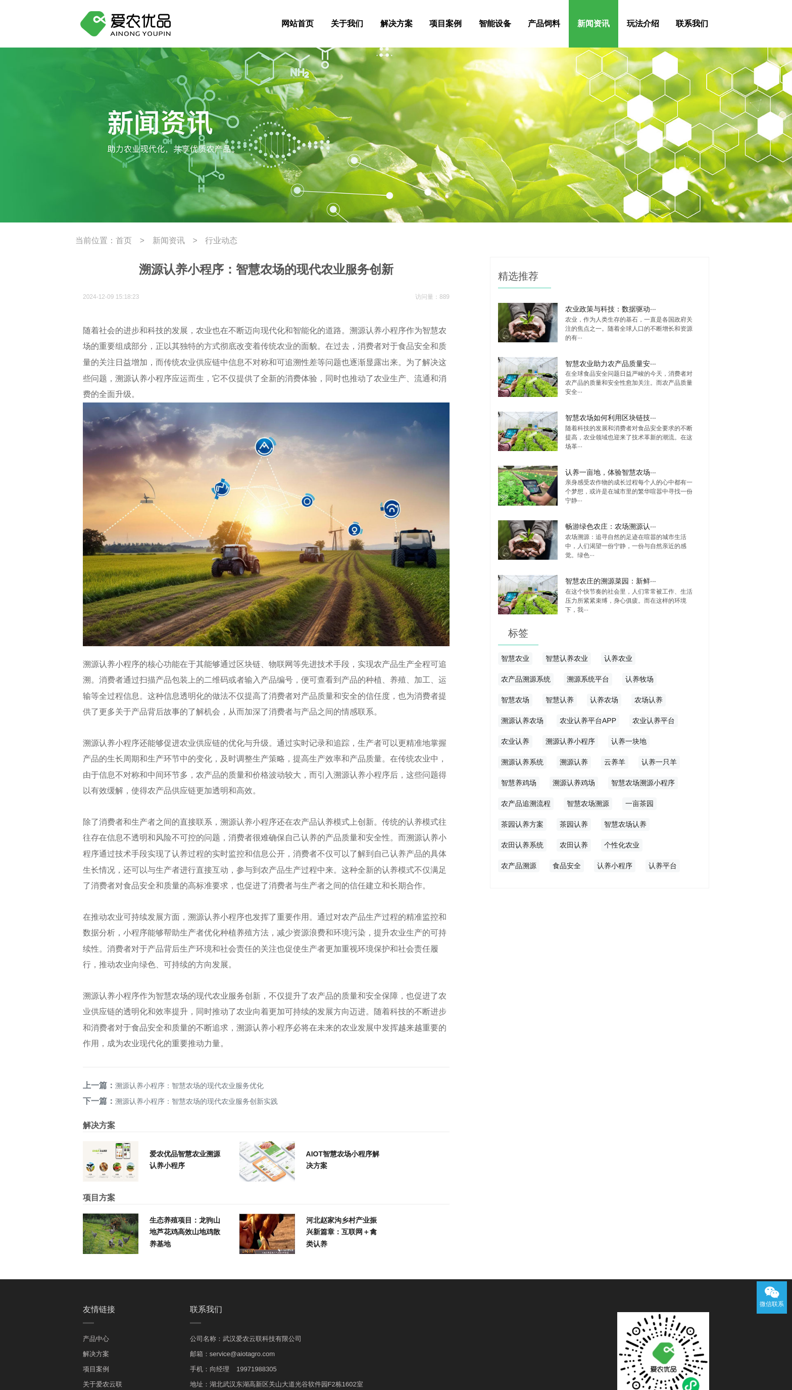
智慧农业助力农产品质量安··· (610, 359)
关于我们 (347, 23)
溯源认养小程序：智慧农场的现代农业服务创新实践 (192, 1008)
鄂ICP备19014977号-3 (684, 1373)
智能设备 (495, 23)
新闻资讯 (593, 23)
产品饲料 (544, 23)
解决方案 (396, 23)
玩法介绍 (643, 23)
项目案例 (445, 23)
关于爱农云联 (102, 1290)
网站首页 (297, 23)
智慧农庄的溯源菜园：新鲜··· (610, 572)
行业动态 (203, 240)
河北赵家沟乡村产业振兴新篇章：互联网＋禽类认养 (341, 1137)
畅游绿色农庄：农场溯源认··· (610, 519)
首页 (118, 240)
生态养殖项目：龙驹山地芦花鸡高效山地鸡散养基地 (185, 1137)
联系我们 (692, 23)
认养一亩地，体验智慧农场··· (610, 466)
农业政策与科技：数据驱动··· (610, 306)
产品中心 (96, 1244)
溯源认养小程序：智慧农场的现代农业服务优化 (185, 994)
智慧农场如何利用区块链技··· (610, 413)
